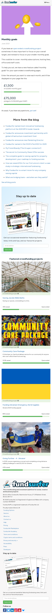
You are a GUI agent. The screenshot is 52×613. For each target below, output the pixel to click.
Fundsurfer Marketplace (11, 528)
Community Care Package (13, 351)
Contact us (7, 519)
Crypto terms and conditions (13, 537)
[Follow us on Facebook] (4, 610)
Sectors (6, 513)
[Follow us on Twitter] (8, 610)
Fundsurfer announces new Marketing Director (25, 140)
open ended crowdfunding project (27, 48)
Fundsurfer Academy (10, 531)
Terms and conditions (11, 534)
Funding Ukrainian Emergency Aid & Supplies (21, 405)
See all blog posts (9, 182)
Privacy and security (11, 540)
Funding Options (9, 510)
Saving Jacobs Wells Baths (13, 298)
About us (6, 516)
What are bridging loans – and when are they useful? (27, 177)
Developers (7, 549)
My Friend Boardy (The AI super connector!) (23, 148)
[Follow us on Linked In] (12, 610)
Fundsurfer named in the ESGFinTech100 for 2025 (26, 144)
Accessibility (8, 543)
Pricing (6, 525)
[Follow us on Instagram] (16, 610)
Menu (46, 2)
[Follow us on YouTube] (19, 610)
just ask (33, 110)
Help (5, 522)
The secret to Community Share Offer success (25, 152)
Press (5, 546)
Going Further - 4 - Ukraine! (14, 458)
